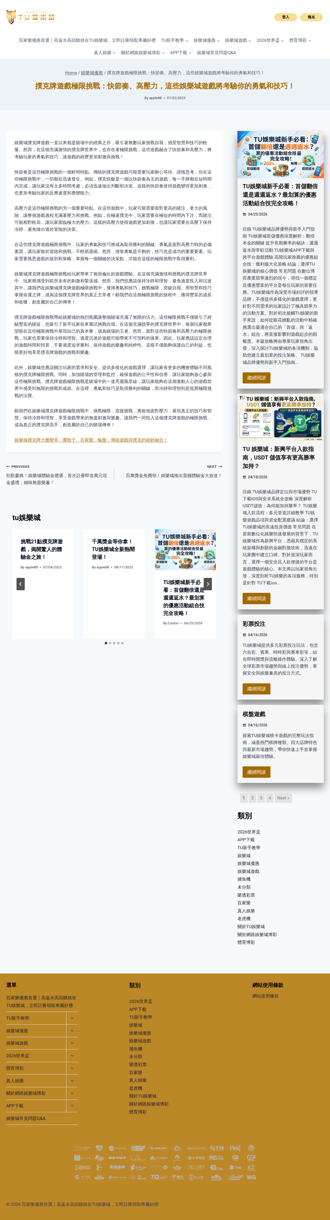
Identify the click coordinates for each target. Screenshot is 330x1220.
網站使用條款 (265, 995)
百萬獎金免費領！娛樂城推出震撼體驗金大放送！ (170, 470)
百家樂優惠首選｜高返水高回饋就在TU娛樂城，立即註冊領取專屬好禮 (87, 40)
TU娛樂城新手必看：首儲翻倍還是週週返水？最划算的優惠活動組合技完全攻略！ (183, 597)
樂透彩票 (246, 895)
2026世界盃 (248, 831)
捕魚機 (244, 879)
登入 (285, 17)
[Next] (208, 584)
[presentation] (185, 549)
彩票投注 (254, 624)
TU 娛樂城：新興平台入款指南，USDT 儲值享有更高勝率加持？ (279, 457)
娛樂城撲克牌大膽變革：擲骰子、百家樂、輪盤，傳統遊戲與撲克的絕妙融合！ (91, 440)
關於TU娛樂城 (251, 926)
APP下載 (246, 839)
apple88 (155, 98)
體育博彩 (246, 942)
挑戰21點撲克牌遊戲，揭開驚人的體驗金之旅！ (42, 549)
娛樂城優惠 (248, 863)
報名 (311, 17)
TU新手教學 (248, 847)
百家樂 (244, 902)
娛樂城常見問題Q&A (216, 52)
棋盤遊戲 (254, 714)
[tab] (106, 643)
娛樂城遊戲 (248, 871)
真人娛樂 (246, 910)
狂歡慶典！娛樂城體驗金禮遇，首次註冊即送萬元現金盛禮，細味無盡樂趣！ (58, 474)
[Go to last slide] (20, 584)
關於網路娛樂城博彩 (257, 934)
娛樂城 (244, 855)
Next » (283, 797)
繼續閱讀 (256, 377)
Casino (173, 623)
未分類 (244, 887)
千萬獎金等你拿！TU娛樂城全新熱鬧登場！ (113, 549)
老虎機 (244, 918)
